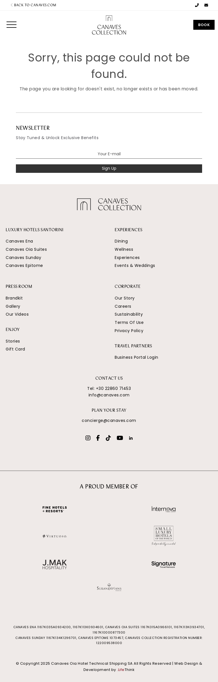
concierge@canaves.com (109, 420)
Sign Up (109, 168)
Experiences (127, 257)
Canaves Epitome (24, 265)
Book (204, 24)
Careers (123, 306)
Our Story (125, 298)
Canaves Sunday (23, 257)
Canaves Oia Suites (26, 249)
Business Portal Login (136, 357)
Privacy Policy (129, 330)
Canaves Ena (19, 241)
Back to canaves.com (33, 5)
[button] (11, 25)
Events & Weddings (135, 265)
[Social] (88, 438)
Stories (13, 341)
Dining (121, 241)
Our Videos (17, 314)
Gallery (13, 306)
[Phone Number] (197, 5)
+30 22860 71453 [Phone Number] (113, 388)
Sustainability (129, 314)
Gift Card (15, 349)
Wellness (124, 249)
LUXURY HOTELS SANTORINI (35, 230)
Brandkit (14, 298)
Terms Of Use (129, 322)
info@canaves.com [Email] (109, 395)
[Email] (206, 5)
